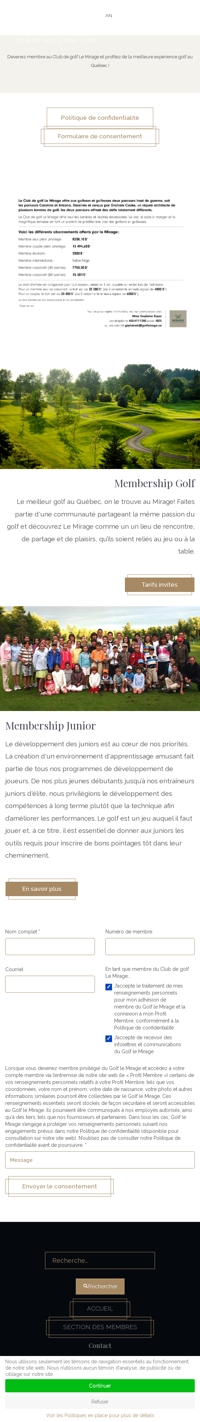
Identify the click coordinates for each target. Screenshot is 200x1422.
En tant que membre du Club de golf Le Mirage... (147, 975)
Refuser (100, 1402)
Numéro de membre (128, 934)
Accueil (100, 1312)
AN (108, 15)
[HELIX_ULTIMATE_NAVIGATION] (174, 26)
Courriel (14, 972)
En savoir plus (43, 891)
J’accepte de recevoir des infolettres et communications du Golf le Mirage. (147, 1047)
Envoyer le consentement (62, 1189)
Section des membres (100, 1331)
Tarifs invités (158, 586)
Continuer (100, 1385)
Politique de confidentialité (100, 118)
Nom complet (22, 934)
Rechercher (100, 1289)
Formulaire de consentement (100, 137)
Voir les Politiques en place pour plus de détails (100, 1415)
